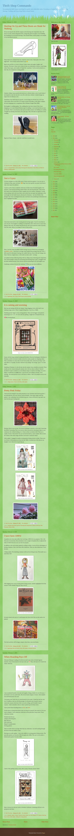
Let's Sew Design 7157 (33, 815)
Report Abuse (54, 216)
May (55, 155)
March (55, 159)
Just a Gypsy (10, 178)
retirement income (32, 648)
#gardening (9, 296)
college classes (10, 381)
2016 (54, 199)
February (56, 162)
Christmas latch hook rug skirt (13, 525)
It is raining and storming (15, 305)
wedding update (11, 169)
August (55, 148)
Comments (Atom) (12, 824)
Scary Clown (7, 816)
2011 (54, 210)
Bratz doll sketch (16, 648)
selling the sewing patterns (21, 816)
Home (25, 822)
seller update (24, 381)
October (56, 144)
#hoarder (9, 815)
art (8, 167)
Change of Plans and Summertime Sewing (61, 87)
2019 (29, 707)
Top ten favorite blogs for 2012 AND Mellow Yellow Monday (63, 77)
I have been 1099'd (12, 536)
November (56, 142)
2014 (54, 203)
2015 (54, 201)
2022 (54, 186)
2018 (54, 194)
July (55, 151)
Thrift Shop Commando (17, 5)
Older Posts (44, 822)
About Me (53, 131)
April (55, 157)
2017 (54, 197)
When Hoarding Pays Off (15, 657)
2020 (54, 190)
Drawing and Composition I (27, 167)
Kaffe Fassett (21, 296)
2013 (54, 206)
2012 (54, 208)
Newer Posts (6, 822)
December (56, 140)
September (56, 146)
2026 (54, 136)
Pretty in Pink (11, 527)
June (55, 153)
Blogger (43, 833)
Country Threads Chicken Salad (21, 815)
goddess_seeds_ (9, 251)
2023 (54, 183)
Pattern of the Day (18, 381)
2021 (24, 707)
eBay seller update (24, 648)
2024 (54, 181)
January (55, 179)
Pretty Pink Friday (12, 390)
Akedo (13, 815)
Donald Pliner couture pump (15, 167)
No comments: (25, 165)
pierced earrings (27, 296)
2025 (54, 138)
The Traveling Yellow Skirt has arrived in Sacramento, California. (63, 107)
